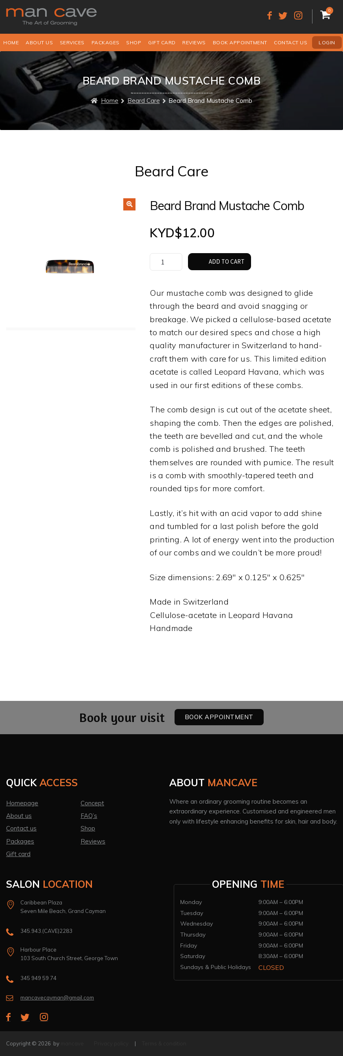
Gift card (18, 854)
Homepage (22, 803)
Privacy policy (111, 1043)
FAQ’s (89, 816)
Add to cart (227, 261)
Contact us (290, 42)
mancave (72, 1043)
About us (39, 42)
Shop (133, 42)
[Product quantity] (166, 262)
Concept (92, 803)
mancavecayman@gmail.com (57, 997)
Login (327, 42)
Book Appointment (240, 42)
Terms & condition (164, 1043)
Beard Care (143, 101)
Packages (106, 42)
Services (72, 42)
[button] (129, 204)
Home (11, 42)
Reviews (194, 42)
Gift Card (162, 42)
